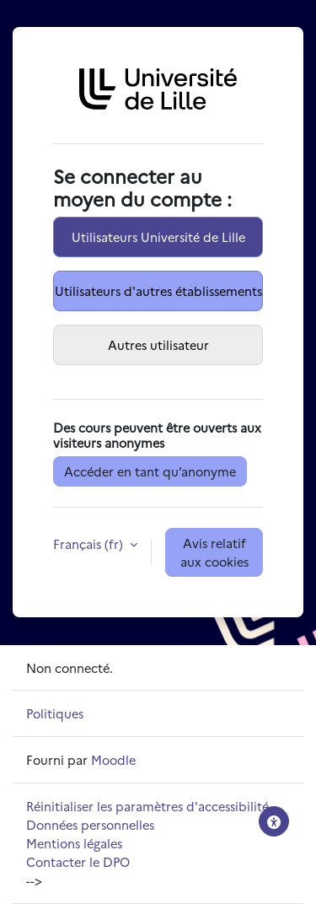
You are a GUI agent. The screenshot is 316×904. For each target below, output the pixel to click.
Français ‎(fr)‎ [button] (89, 543)
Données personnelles (90, 824)
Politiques (54, 713)
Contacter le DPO (78, 861)
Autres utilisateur (158, 344)
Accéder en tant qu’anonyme (150, 471)
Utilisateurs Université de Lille (158, 236)
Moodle (113, 759)
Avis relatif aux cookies (214, 552)
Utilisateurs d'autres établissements (158, 290)
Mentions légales (74, 843)
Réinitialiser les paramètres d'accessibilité (147, 806)
